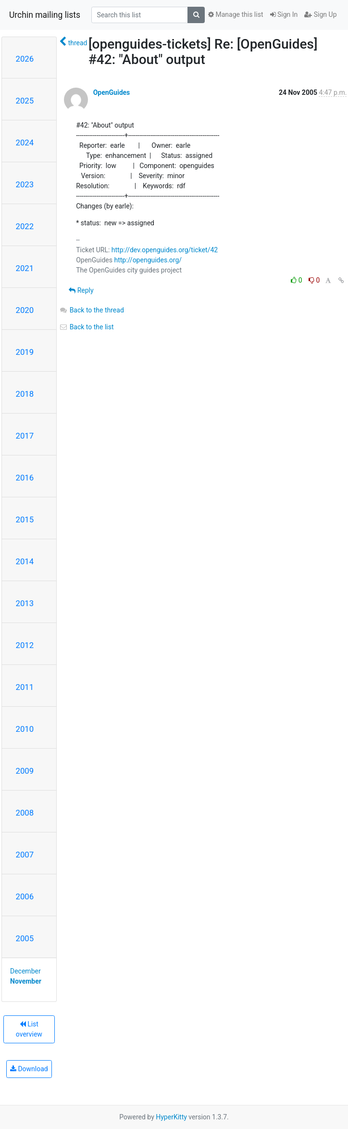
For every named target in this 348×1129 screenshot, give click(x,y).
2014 (25, 561)
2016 (25, 477)
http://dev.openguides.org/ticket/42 (165, 250)
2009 (25, 771)
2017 (25, 436)
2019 (25, 352)
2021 (25, 268)
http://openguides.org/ (148, 260)
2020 (25, 310)
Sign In (284, 14)
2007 (25, 854)
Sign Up (320, 14)
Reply (81, 290)
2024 (25, 142)
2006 (25, 896)
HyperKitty (171, 1117)
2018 (25, 394)
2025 (25, 100)
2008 (25, 813)
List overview (29, 1029)
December (25, 971)
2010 (25, 729)
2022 (25, 226)
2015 (25, 519)
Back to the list (86, 327)
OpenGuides (111, 92)
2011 (25, 687)
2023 (25, 184)
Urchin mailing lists (44, 15)
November (25, 981)
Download (29, 1069)
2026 (25, 59)
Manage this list (235, 14)
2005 (25, 938)
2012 (25, 645)
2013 (25, 603)
